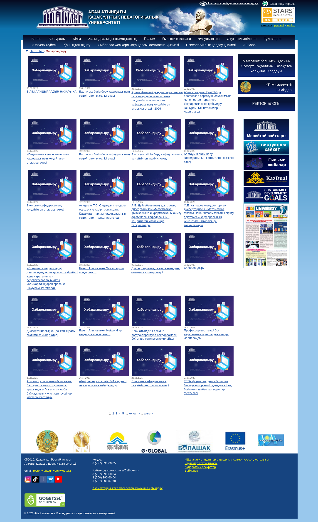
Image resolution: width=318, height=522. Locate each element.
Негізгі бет (37, 51)
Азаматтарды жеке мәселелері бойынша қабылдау (127, 488)
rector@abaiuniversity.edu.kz (52, 470)
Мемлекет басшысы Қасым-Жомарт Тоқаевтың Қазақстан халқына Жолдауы (266, 66)
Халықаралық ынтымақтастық (112, 39)
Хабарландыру (194, 268)
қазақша (266, 25)
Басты (36, 39)
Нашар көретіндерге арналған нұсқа (228, 3)
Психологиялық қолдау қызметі (211, 45)
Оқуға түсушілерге (241, 39)
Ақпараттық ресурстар (200, 467)
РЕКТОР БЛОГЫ (266, 103)
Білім (77, 39)
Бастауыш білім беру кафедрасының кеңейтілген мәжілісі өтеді (209, 158)
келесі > (134, 413)
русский (279, 25)
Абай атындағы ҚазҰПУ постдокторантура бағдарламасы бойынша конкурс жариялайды (154, 334)
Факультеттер (209, 39)
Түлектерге (272, 39)
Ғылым (149, 39)
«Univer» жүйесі (44, 45)
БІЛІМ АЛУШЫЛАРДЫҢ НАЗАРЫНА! (52, 91)
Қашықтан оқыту (77, 45)
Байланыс (192, 470)
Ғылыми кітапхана (176, 39)
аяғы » (148, 413)
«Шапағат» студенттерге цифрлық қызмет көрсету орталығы (227, 459)
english (290, 25)
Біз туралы (57, 39)
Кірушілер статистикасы (201, 463)
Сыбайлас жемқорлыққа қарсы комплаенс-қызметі (138, 45)
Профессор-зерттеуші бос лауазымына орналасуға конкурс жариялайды (206, 334)
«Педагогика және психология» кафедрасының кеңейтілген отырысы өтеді (48, 158)
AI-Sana (249, 45)
